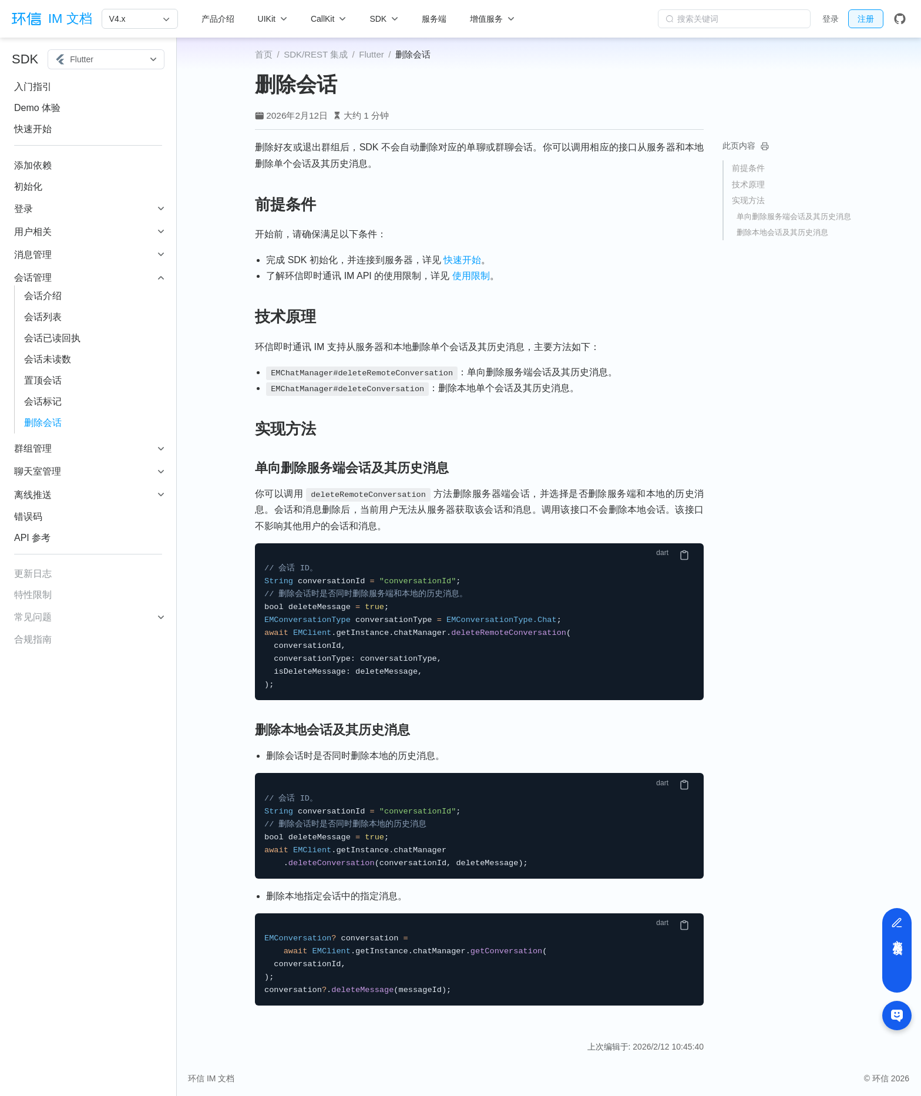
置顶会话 (43, 380)
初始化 (28, 186)
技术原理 (748, 184)
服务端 (434, 18)
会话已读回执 (52, 338)
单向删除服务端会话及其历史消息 (794, 216)
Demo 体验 (37, 108)
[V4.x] (139, 18)
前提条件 (748, 168)
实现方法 (748, 200)
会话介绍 (43, 296)
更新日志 (33, 574)
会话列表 (43, 317)
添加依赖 (33, 165)
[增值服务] (492, 18)
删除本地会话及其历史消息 (782, 232)
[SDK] (383, 18)
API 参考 (32, 538)
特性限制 (33, 595)
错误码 (28, 517)
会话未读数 (47, 359)
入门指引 (33, 87)
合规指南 (33, 639)
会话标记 (43, 401)
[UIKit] (272, 18)
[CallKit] (328, 18)
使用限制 (471, 276)
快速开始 (33, 129)
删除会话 (43, 423)
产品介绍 (217, 18)
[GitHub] (899, 18)
